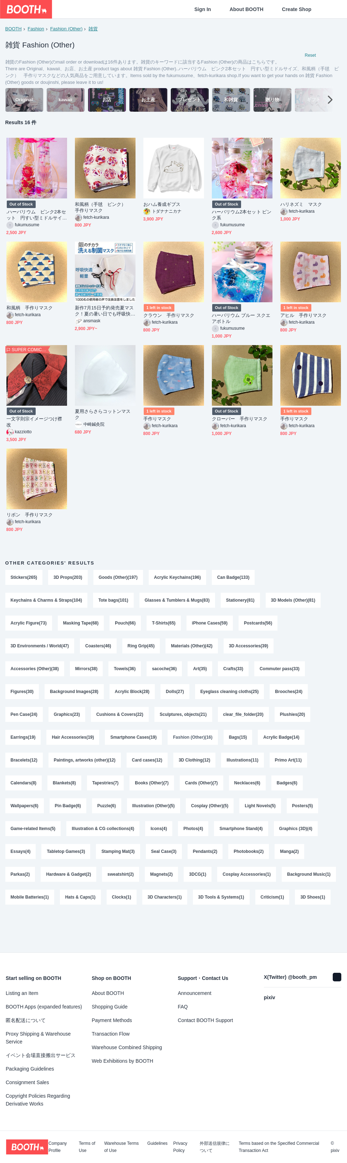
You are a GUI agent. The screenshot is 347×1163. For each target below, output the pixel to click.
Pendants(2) (205, 861)
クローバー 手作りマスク (240, 420)
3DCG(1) (197, 884)
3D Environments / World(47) (40, 649)
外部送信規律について (215, 1147)
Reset (310, 55)
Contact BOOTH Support (205, 1020)
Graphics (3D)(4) (296, 837)
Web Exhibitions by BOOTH (122, 1061)
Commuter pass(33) (280, 672)
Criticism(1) (22, 931)
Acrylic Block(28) (132, 696)
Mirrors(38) (86, 672)
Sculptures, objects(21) (183, 719)
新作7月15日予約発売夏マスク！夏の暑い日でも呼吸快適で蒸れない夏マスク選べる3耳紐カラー (104, 312)
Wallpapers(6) (25, 813)
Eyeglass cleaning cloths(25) (229, 696)
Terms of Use (87, 1147)
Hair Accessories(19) (73, 743)
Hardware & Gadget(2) (68, 884)
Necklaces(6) (247, 790)
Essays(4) (21, 861)
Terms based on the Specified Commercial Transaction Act (279, 1147)
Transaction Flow (110, 1034)
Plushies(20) (293, 719)
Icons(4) (159, 837)
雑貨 (93, 28)
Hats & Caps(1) (140, 908)
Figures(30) (22, 696)
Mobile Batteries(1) (90, 908)
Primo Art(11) (288, 766)
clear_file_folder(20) (243, 719)
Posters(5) (302, 813)
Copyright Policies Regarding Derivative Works (38, 1100)
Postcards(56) (258, 625)
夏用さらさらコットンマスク (103, 415)
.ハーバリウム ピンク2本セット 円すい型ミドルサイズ (36, 216)
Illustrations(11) (243, 766)
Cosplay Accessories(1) (247, 884)
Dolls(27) (175, 696)
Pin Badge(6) (68, 813)
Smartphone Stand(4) (241, 837)
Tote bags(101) (113, 602)
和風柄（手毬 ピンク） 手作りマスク (103, 208)
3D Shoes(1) (63, 931)
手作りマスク (159, 420)
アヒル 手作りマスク (303, 316)
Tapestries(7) (105, 790)
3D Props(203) (67, 578)
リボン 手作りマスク (29, 516)
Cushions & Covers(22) (119, 719)
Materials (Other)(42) (192, 649)
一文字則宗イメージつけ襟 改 (36, 423)
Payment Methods (112, 1020)
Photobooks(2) (249, 861)
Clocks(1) (181, 908)
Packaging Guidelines (30, 1069)
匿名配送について (26, 1020)
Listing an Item (22, 993)
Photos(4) (193, 837)
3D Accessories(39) (249, 649)
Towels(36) (125, 672)
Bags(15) (238, 743)
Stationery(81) (240, 602)
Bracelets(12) (24, 766)
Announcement (194, 993)
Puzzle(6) (106, 813)
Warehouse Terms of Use (121, 1147)
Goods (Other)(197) (118, 578)
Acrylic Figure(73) (29, 625)
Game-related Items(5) (33, 837)
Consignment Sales (27, 1082)
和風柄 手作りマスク (29, 309)
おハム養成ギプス (162, 205)
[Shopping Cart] (330, 9)
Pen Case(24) (24, 719)
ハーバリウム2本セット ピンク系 (242, 216)
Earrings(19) (23, 743)
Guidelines (157, 1143)
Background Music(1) (32, 908)
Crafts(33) (234, 672)
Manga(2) (289, 861)
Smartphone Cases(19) (134, 743)
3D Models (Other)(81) (293, 602)
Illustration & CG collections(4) (103, 837)
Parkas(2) (20, 884)
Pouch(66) (125, 625)
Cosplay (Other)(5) (210, 813)
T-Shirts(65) (164, 625)
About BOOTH (247, 9)
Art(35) (200, 672)
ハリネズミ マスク (301, 205)
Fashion (36, 28)
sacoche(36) (164, 672)
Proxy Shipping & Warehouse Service (38, 1038)
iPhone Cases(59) (210, 625)
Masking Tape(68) (81, 625)
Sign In (202, 9)
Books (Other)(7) (152, 790)
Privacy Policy (180, 1147)
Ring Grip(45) (141, 649)
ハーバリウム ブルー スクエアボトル (241, 319)
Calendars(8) (24, 790)
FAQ (183, 1007)
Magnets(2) (161, 884)
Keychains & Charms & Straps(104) (46, 602)
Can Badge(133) (234, 578)
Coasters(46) (98, 649)
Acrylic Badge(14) (282, 743)
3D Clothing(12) (195, 766)
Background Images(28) (74, 696)
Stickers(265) (24, 578)
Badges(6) (287, 790)
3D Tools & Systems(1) (281, 908)
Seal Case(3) (164, 861)
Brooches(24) (289, 696)
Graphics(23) (67, 719)
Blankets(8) (64, 790)
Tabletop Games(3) (66, 861)
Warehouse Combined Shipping (127, 1047)
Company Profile (58, 1147)
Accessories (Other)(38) (35, 672)
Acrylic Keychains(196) (177, 578)
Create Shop (296, 9)
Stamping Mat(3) (118, 861)
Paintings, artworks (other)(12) (85, 766)
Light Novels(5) (260, 813)
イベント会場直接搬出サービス (41, 1055)
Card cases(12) (147, 766)
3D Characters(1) (225, 908)
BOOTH (13, 28)
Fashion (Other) (66, 28)
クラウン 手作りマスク (169, 316)
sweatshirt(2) (121, 884)
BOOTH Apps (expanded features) (44, 1007)
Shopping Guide (109, 1007)
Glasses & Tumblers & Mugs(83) (177, 602)
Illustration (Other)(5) (153, 813)
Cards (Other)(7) (201, 790)
